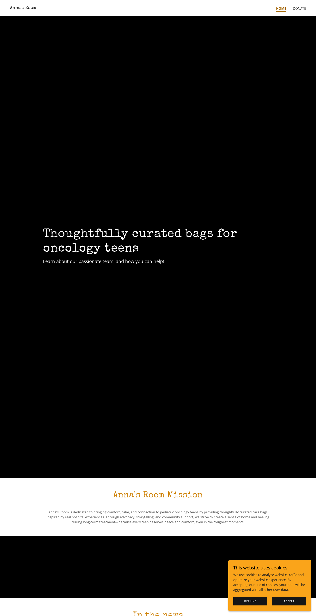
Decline (250, 601)
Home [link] (281, 8)
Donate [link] (299, 8)
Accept (289, 601)
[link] (23, 7)
